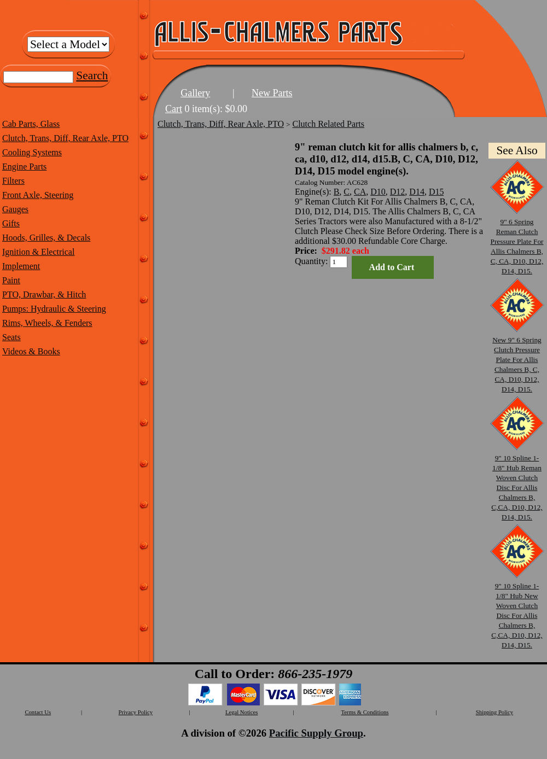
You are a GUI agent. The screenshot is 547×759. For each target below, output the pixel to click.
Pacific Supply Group (316, 733)
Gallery (195, 92)
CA (360, 191)
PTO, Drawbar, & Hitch (44, 294)
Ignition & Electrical (38, 251)
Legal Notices (241, 712)
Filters (13, 180)
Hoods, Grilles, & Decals (46, 237)
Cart (173, 108)
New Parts (272, 92)
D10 (378, 191)
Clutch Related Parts (329, 124)
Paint (11, 280)
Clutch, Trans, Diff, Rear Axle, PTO (65, 138)
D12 (397, 191)
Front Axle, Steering (37, 195)
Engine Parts (24, 166)
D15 (436, 191)
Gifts (11, 223)
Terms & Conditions (365, 712)
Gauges (15, 209)
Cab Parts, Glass (31, 124)
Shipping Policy (494, 712)
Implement (21, 266)
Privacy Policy (136, 712)
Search (92, 75)
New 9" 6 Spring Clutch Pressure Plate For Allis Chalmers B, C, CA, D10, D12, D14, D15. (517, 359)
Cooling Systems (32, 152)
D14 (416, 191)
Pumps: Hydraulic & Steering (54, 308)
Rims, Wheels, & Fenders (47, 323)
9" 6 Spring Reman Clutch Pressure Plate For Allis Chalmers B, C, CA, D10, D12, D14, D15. (517, 241)
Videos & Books (31, 351)
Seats (11, 337)
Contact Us (38, 712)
